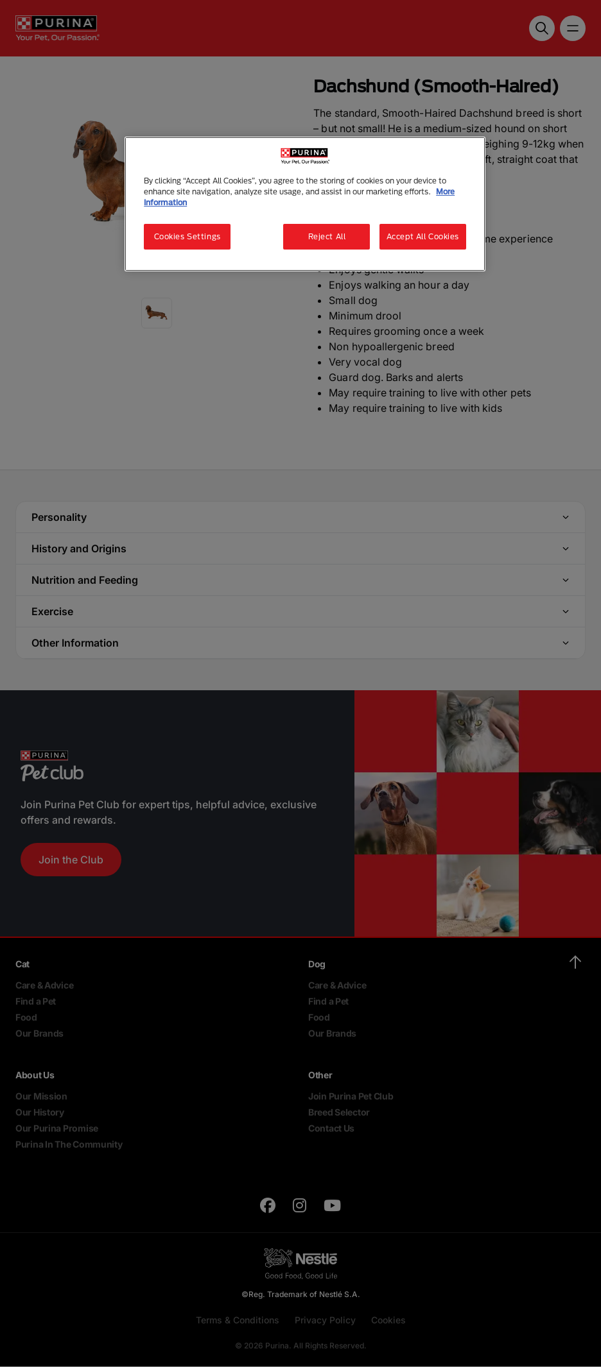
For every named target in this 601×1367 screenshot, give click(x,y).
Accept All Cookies (423, 236)
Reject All (327, 236)
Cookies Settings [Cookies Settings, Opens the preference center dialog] (187, 236)
